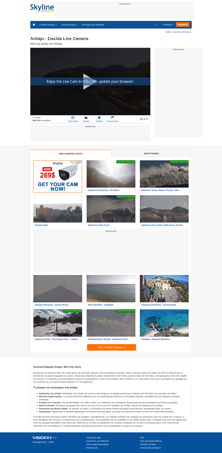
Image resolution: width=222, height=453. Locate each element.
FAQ (142, 437)
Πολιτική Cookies (148, 444)
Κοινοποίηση (112, 119)
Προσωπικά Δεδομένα (150, 447)
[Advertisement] (125, 12)
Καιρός (86, 119)
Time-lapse (73, 119)
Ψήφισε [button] (99, 119)
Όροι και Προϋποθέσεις (151, 441)
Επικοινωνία (92, 447)
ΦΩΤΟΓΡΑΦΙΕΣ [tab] (151, 153)
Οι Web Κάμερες (48, 24)
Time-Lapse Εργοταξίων (97, 444)
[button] (154, 24)
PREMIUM (183, 24)
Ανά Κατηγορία (69, 24)
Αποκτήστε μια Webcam (93, 24)
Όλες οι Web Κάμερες (112, 347)
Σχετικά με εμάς (93, 437)
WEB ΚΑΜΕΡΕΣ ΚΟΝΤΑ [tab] (71, 153)
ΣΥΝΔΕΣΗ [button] (167, 24)
